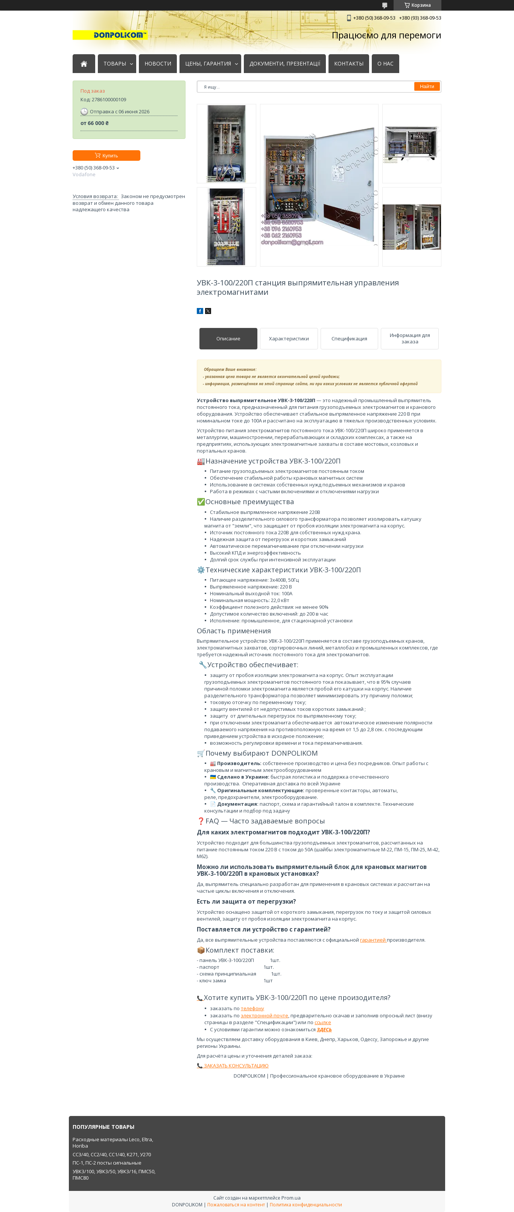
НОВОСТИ (157, 63)
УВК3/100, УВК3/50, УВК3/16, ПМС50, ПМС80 (114, 1175)
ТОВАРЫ (114, 63)
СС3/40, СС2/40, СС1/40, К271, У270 (112, 1154)
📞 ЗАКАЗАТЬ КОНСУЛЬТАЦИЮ (233, 1065)
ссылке (323, 1022)
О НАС (385, 63)
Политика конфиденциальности (306, 1204)
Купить (110, 156)
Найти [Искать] (427, 86)
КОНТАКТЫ (348, 63)
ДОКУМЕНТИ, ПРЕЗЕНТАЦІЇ (284, 63)
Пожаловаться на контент (236, 1204)
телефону (252, 1008)
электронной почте (264, 1015)
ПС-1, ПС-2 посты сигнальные (107, 1162)
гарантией (373, 939)
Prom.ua (291, 1197)
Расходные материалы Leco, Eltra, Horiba (113, 1142)
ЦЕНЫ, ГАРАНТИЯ (208, 63)
